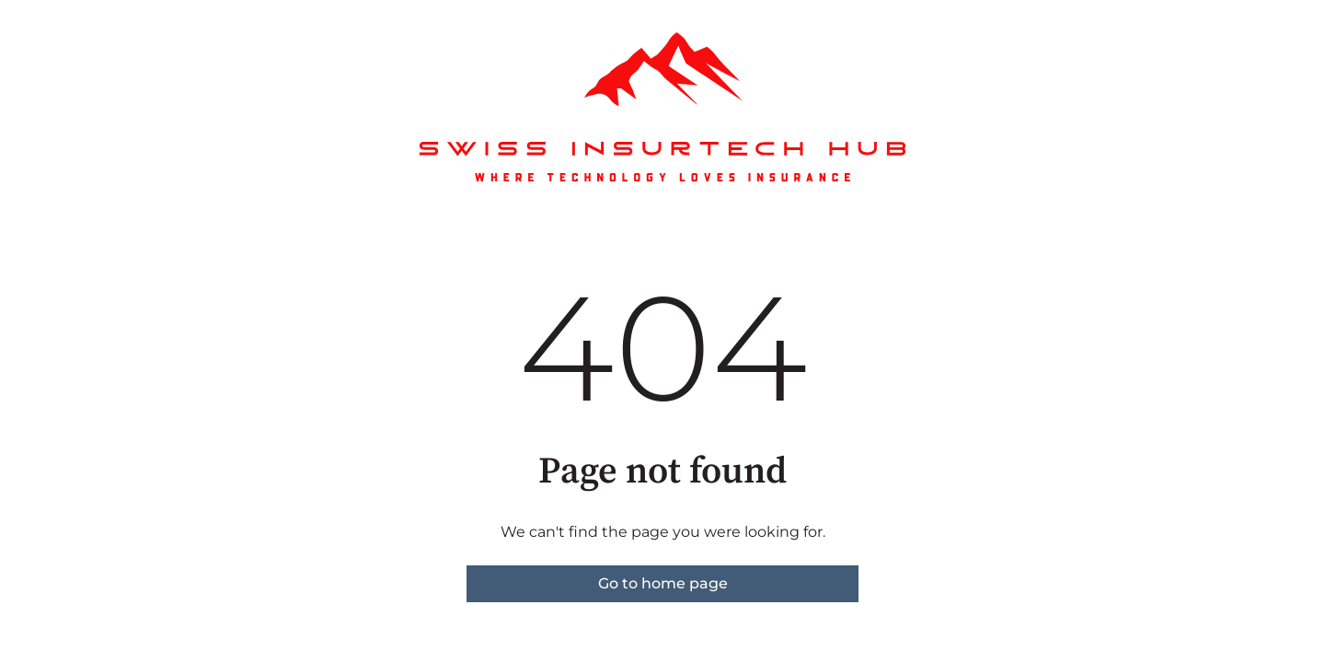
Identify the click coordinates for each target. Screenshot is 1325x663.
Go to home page (663, 583)
